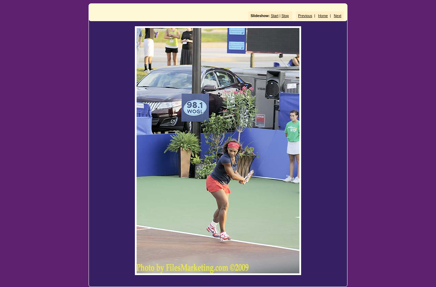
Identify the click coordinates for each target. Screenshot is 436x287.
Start (275, 16)
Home (323, 16)
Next (337, 16)
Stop (285, 16)
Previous (305, 16)
